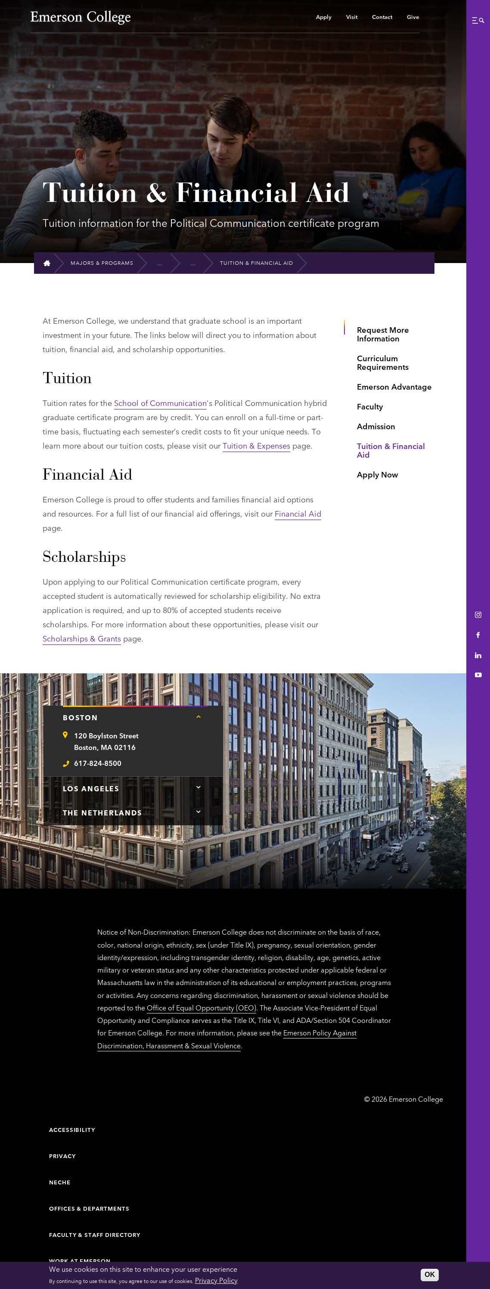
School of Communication (160, 402)
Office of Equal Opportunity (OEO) (201, 1007)
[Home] (50, 263)
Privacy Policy (216, 1280)
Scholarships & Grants (82, 638)
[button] (478, 20)
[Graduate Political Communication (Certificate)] (197, 263)
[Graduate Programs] (163, 263)
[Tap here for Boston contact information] (198, 716)
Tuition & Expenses (256, 445)
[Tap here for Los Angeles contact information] (198, 787)
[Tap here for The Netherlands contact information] (198, 811)
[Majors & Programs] (105, 263)
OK (430, 1274)
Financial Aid (298, 513)
